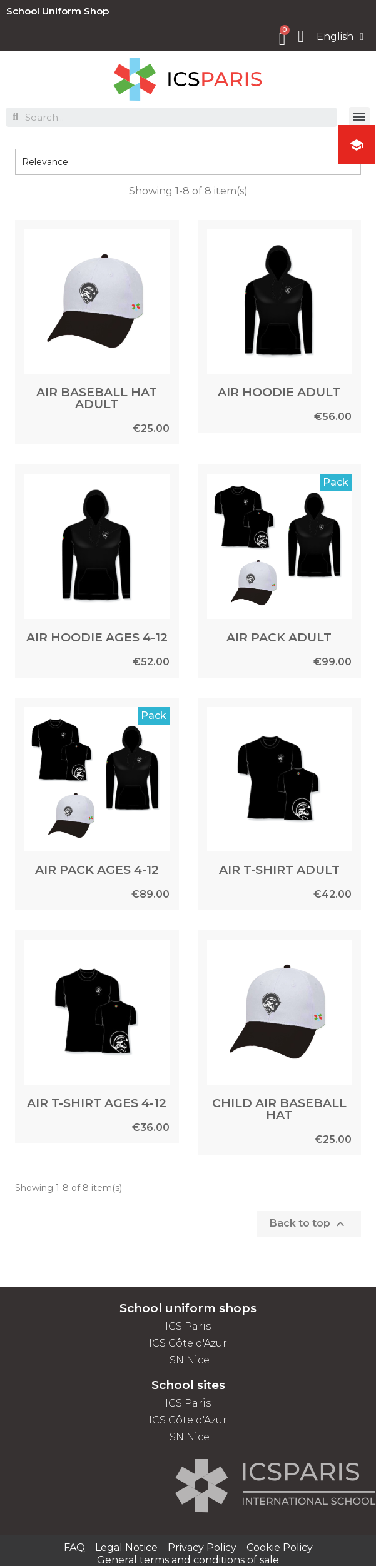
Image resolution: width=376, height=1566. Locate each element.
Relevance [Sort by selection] (188, 161)
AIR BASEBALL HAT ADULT (96, 398)
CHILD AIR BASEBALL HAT (279, 1109)
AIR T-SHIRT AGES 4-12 (96, 1103)
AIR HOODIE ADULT (279, 392)
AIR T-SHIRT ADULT (279, 870)
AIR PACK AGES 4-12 (97, 870)
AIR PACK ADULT (279, 637)
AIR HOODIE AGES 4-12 (97, 637)
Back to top (309, 1224)
